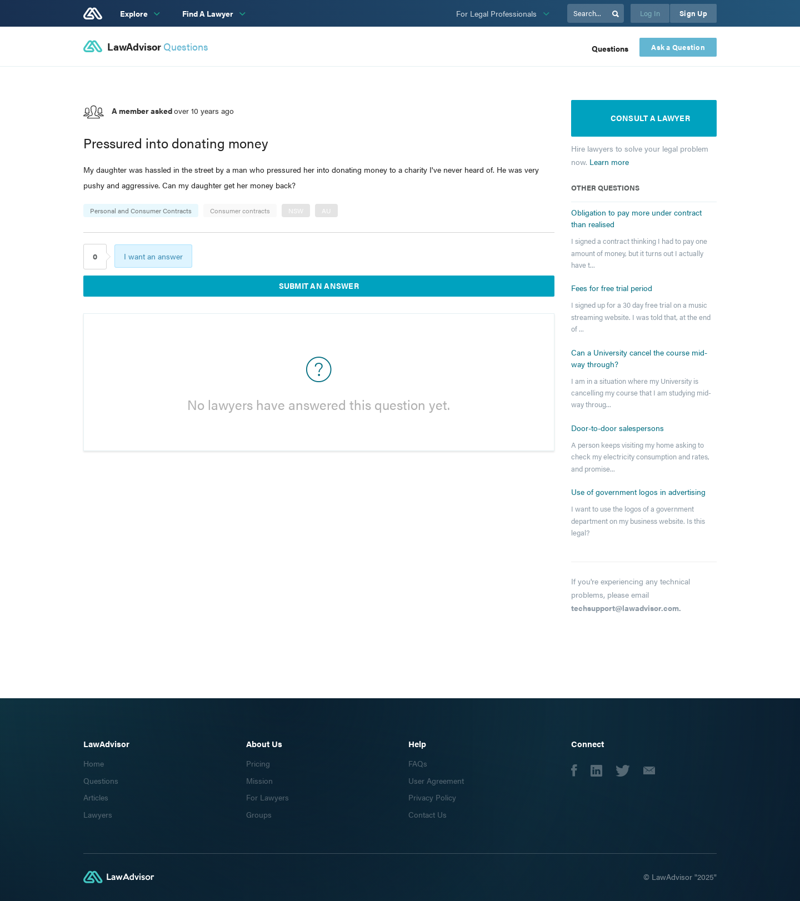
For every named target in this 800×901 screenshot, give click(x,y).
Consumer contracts (240, 210)
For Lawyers (267, 797)
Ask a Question (678, 47)
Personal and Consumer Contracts (141, 210)
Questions (610, 48)
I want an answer (153, 256)
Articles (95, 797)
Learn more (609, 161)
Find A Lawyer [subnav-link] (208, 13)
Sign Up (693, 13)
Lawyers (97, 814)
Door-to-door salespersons (617, 427)
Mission (259, 780)
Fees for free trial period (611, 287)
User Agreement (436, 780)
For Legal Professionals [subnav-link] (497, 13)
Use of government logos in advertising (638, 491)
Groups (259, 814)
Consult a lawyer (650, 117)
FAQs (417, 763)
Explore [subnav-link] (134, 13)
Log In (650, 13)
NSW (295, 210)
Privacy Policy (432, 797)
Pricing (258, 763)
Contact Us (427, 814)
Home (93, 763)
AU (326, 210)
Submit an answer (319, 285)
